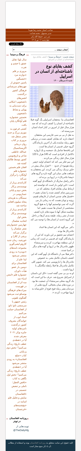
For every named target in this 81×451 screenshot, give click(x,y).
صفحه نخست (68, 57)
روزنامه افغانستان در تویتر (18, 420)
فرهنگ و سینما (55, 57)
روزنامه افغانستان (38, 443)
